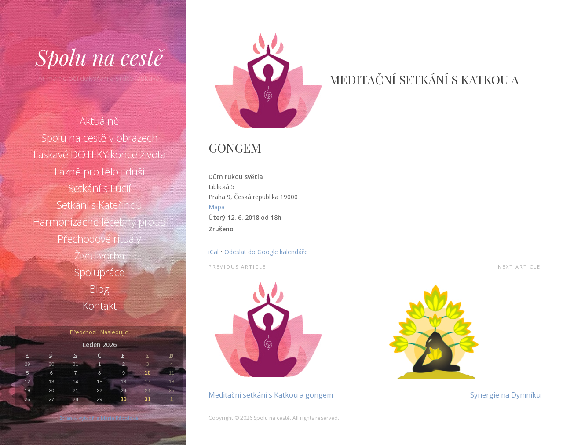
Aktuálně (99, 121)
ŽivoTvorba (99, 255)
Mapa (216, 207)
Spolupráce (99, 272)
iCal (213, 252)
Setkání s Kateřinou (99, 205)
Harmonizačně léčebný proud (99, 222)
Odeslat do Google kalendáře (266, 252)
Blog (100, 289)
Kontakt (100, 306)
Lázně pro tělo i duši (100, 171)
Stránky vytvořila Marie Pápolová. (99, 418)
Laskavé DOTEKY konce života (99, 154)
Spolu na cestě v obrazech (99, 138)
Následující (114, 332)
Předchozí (83, 332)
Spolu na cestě (99, 57)
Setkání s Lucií (100, 188)
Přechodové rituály (99, 239)
